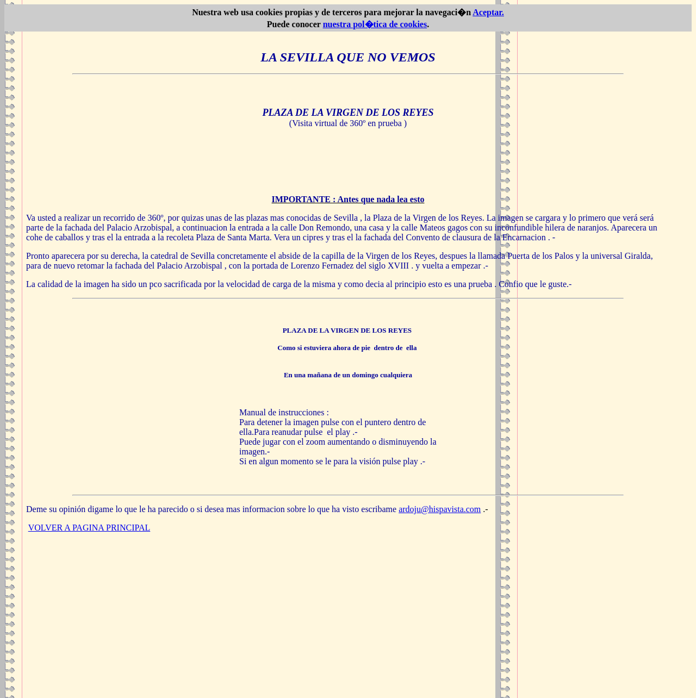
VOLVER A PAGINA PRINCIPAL (89, 527)
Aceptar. (488, 12)
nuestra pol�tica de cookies (375, 24)
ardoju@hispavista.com (440, 509)
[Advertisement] (348, 617)
